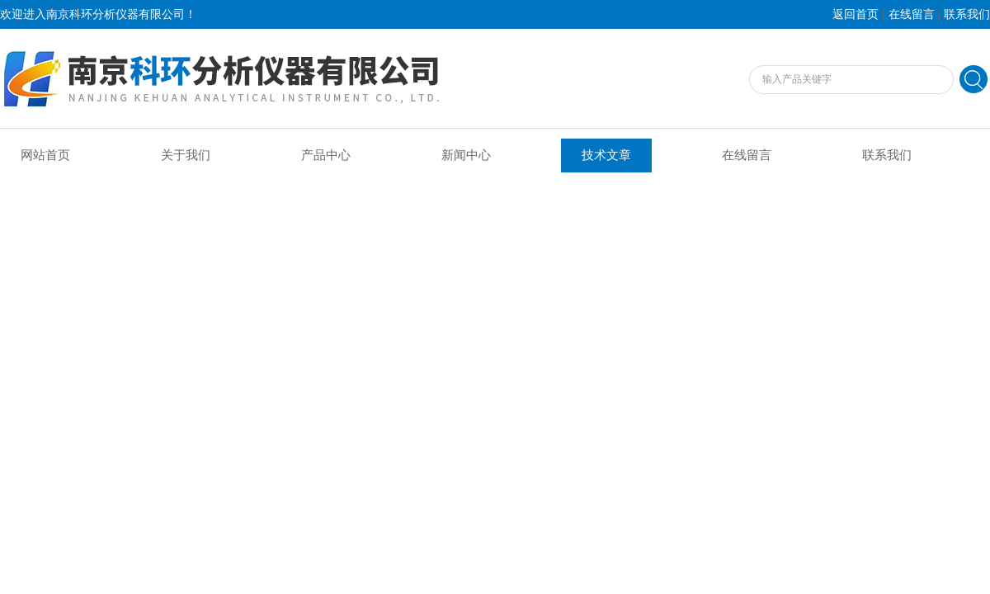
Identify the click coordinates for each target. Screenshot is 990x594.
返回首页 (855, 14)
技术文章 (606, 155)
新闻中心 (466, 155)
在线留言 (912, 14)
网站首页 (45, 155)
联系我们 (967, 14)
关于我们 (185, 155)
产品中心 (326, 155)
